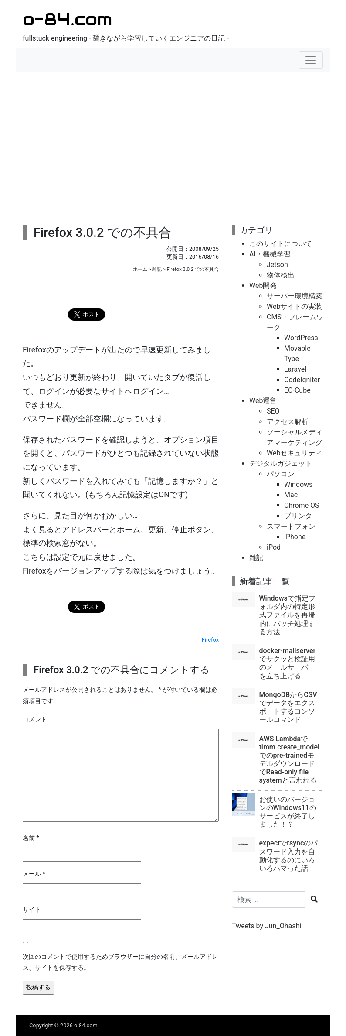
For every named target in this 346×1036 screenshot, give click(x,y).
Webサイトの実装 (294, 306)
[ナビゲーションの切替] (311, 60)
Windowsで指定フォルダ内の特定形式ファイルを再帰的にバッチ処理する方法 (287, 615)
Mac (291, 495)
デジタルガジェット (280, 463)
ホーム (140, 269)
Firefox (210, 639)
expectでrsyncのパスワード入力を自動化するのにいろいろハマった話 (288, 855)
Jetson (277, 264)
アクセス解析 (288, 421)
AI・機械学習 (270, 254)
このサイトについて (280, 243)
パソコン (281, 474)
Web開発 (263, 285)
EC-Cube (297, 390)
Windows (298, 484)
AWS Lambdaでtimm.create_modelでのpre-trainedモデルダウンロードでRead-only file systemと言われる (289, 760)
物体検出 (281, 275)
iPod (274, 547)
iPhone (294, 537)
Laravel (295, 369)
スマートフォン (291, 526)
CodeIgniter (302, 380)
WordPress (301, 338)
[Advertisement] (173, 142)
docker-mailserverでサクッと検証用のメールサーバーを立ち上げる (287, 663)
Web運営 (263, 401)
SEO (273, 411)
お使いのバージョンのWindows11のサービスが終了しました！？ (287, 812)
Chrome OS (301, 505)
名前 (31, 838)
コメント (35, 719)
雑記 (157, 269)
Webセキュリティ (294, 453)
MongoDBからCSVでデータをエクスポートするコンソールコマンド (288, 707)
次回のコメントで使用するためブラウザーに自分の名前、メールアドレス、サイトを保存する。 (120, 962)
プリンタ (298, 516)
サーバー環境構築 (294, 296)
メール (34, 874)
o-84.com (67, 19)
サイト (32, 909)
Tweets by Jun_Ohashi (266, 926)
